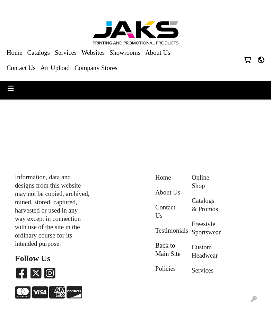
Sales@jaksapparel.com (236, 7)
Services (66, 52)
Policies (165, 268)
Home (15, 52)
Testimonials (169, 230)
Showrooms (125, 52)
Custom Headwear (205, 251)
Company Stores (96, 67)
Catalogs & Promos (205, 205)
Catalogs (38, 52)
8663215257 (192, 7)
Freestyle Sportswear (206, 228)
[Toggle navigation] (10, 88)
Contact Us (21, 67)
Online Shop (200, 181)
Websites (93, 52)
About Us (157, 52)
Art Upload (54, 67)
